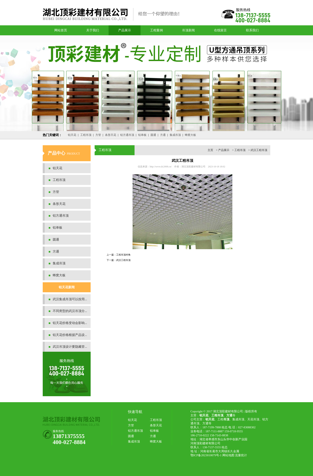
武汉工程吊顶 (259, 150)
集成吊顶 (175, 134)
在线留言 (220, 30)
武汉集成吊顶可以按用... (70, 299)
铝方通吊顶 (127, 134)
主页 (210, 150)
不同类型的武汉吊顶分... (70, 311)
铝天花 (72, 134)
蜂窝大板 (190, 134)
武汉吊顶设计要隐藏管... (70, 346)
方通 (163, 134)
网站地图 (228, 455)
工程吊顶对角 (123, 254)
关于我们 (92, 30)
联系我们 (252, 30)
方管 (98, 134)
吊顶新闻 (188, 30)
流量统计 (241, 455)
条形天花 (110, 134)
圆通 (153, 134)
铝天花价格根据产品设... (70, 335)
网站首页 (60, 30)
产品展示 (124, 30)
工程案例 (156, 30)
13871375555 (69, 436)
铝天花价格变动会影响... (70, 323)
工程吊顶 (85, 134)
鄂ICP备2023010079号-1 (206, 455)
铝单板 (142, 134)
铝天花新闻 (67, 287)
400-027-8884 (69, 442)
